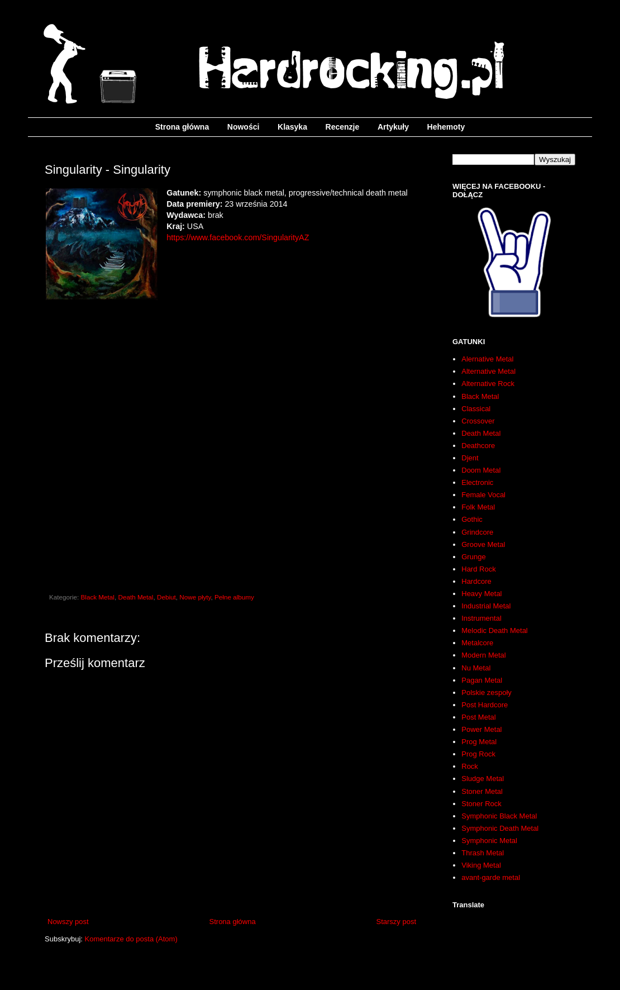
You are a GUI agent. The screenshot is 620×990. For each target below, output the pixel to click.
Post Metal (478, 717)
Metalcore (477, 643)
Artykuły (393, 126)
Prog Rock (478, 754)
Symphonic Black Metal (499, 816)
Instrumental (481, 618)
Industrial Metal (486, 606)
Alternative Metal (488, 371)
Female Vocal (483, 495)
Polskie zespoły (486, 692)
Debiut (166, 597)
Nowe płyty (195, 597)
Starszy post (396, 921)
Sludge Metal (482, 778)
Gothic (472, 519)
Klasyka (292, 126)
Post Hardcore (484, 705)
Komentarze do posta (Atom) (131, 939)
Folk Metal (478, 507)
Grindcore (477, 532)
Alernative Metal (487, 359)
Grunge (473, 557)
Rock (469, 766)
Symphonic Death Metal (499, 828)
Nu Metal (475, 668)
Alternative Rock (487, 383)
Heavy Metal (481, 593)
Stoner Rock (481, 803)
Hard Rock (478, 569)
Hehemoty (446, 126)
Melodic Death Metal (494, 630)
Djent (469, 458)
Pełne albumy (234, 597)
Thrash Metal (482, 853)
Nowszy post (68, 921)
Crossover (477, 421)
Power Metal (481, 729)
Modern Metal (483, 655)
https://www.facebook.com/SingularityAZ (237, 237)
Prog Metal (479, 741)
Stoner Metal (482, 791)
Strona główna (182, 126)
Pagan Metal (481, 680)
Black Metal (98, 597)
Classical (475, 408)
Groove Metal (483, 544)
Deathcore (478, 445)
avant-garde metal (490, 877)
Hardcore (476, 581)
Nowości (243, 126)
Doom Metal (480, 470)
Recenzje (343, 126)
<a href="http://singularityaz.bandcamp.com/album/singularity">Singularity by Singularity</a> (232, 443)
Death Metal (135, 597)
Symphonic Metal (489, 840)
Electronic (477, 482)
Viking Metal (481, 865)
